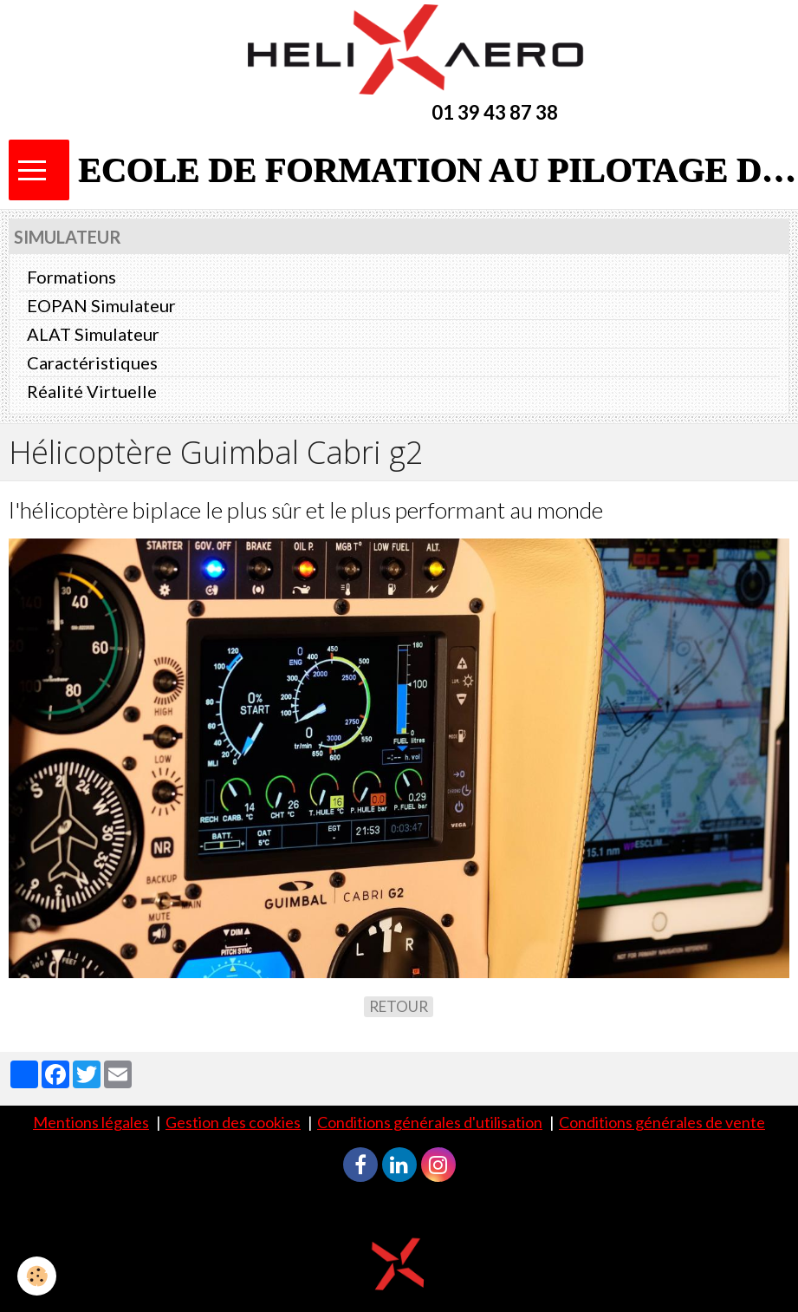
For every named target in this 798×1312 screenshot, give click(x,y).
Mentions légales (91, 1122)
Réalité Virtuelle (92, 391)
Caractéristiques (92, 362)
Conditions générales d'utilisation (429, 1122)
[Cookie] (36, 1276)
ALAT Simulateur (93, 333)
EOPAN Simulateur (101, 305)
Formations (71, 276)
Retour (398, 1006)
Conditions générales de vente (662, 1122)
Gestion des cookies (233, 1122)
